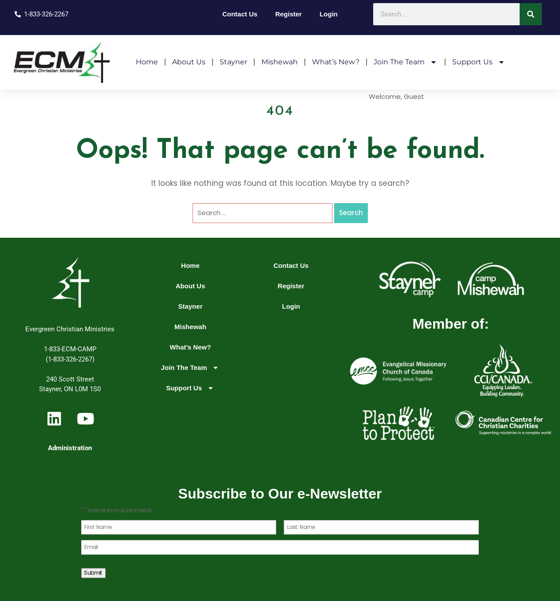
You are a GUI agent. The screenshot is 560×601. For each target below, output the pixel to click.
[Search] (531, 14)
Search (351, 212)
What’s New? (335, 62)
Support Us (479, 62)
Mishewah (279, 62)
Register (288, 14)
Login (328, 14)
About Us (188, 62)
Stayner (233, 62)
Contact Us (239, 14)
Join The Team (406, 62)
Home (147, 62)
